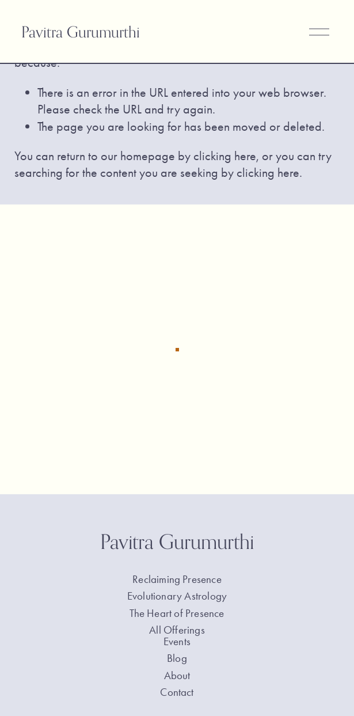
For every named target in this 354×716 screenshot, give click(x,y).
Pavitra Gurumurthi (80, 31)
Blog (177, 659)
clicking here (224, 156)
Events (177, 643)
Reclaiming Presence (177, 581)
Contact (176, 693)
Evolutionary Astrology (177, 597)
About (177, 677)
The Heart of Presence (177, 615)
